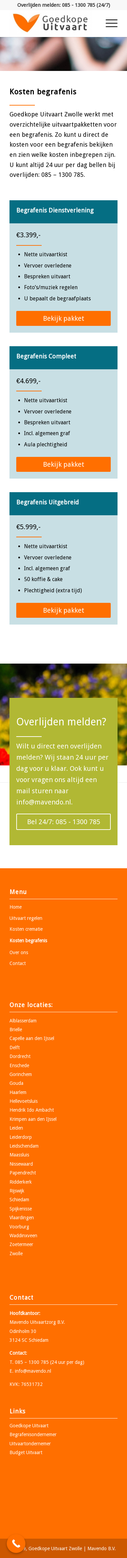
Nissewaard (21, 1164)
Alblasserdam (23, 1020)
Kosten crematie (26, 929)
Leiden (16, 1128)
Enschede (19, 1065)
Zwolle (16, 1253)
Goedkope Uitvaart (28, 1425)
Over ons (18, 952)
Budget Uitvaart (25, 1452)
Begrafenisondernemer (33, 1434)
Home (15, 907)
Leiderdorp (20, 1137)
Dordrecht (19, 1056)
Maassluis (19, 1154)
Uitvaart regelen (25, 918)
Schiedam (19, 1199)
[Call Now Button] (16, 1543)
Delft (14, 1047)
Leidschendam (24, 1146)
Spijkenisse (20, 1208)
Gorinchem (20, 1074)
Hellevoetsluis (23, 1101)
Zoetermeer (21, 1244)
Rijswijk (16, 1190)
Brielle (15, 1029)
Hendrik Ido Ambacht (31, 1110)
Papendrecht (22, 1172)
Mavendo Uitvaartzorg (32, 1322)
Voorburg (19, 1226)
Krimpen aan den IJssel (33, 1119)
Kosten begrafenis (28, 940)
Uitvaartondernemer (30, 1443)
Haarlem (17, 1092)
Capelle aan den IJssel (31, 1038)
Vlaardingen (21, 1217)
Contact (17, 963)
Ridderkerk (20, 1182)
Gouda (16, 1083)
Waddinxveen (23, 1235)
